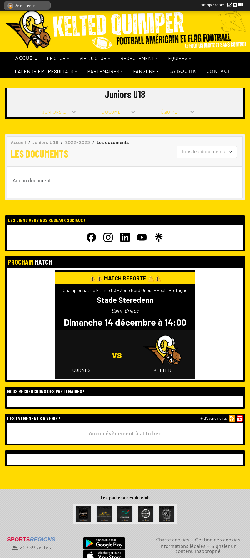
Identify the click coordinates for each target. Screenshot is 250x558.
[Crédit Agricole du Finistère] (125, 513)
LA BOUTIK (182, 71)
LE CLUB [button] (56, 58)
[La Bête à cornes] (167, 513)
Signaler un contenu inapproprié (206, 549)
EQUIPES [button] (178, 58)
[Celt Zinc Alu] (104, 513)
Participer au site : (221, 5)
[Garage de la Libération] (83, 513)
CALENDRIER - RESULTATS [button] (44, 71)
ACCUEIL (26, 57)
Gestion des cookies (217, 539)
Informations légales (182, 546)
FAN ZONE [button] (144, 71)
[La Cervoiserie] (146, 513)
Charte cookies (172, 539)
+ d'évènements (213, 418)
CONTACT (218, 71)
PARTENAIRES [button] (103, 71)
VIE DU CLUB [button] (93, 58)
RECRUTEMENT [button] (137, 58)
